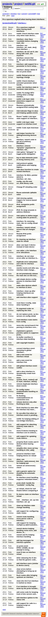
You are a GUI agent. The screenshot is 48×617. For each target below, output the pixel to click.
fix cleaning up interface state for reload (26, 240)
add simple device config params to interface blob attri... (26, 281)
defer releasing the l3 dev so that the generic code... (27, 559)
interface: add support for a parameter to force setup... (27, 65)
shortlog (14, 14)
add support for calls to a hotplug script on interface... (26, 605)
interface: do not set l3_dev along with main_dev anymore (27, 53)
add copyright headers (25, 343)
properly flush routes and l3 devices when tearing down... (27, 444)
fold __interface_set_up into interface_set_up (28, 501)
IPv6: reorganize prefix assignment (25, 205)
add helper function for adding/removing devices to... (26, 135)
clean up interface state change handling (26, 506)
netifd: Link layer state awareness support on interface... (25, 101)
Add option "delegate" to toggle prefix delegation (26, 153)
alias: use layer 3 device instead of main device (26, 246)
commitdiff (32, 14)
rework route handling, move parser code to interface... (25, 518)
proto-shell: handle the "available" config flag (25, 484)
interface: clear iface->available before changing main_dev (27, 41)
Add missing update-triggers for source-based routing (27, 200)
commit (24, 14)
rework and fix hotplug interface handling (25, 536)
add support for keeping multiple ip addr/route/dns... (27, 524)
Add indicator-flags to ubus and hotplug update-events (27, 112)
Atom (43, 615)
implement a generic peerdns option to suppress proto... (27, 333)
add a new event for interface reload (24, 355)
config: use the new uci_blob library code (25, 182)
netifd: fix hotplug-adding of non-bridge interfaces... (28, 420)
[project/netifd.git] (9, 23)
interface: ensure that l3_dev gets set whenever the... (27, 60)
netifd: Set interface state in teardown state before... (27, 88)
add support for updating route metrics (26, 437)
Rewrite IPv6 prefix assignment (24, 235)
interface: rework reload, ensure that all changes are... (26, 229)
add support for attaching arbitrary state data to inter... (27, 426)
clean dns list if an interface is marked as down (27, 582)
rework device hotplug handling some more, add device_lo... (27, 530)
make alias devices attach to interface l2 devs (27, 286)
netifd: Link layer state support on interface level (27, 123)
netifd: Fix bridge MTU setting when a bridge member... (25, 95)
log (19, 14)
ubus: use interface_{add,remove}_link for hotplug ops (28, 461)
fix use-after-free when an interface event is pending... (27, 414)
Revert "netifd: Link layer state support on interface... (27, 117)
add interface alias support (27, 297)
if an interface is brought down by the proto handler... (28, 587)
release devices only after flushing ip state (27, 403)
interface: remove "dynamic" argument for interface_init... (26, 148)
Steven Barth (10, 28)
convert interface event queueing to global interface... (26, 350)
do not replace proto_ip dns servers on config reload (27, 315)
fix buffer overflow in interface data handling (26, 338)
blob (41, 27)
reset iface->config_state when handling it (26, 304)
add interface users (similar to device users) (27, 564)
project (18, 3)
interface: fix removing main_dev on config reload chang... (27, 223)
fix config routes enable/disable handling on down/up (27, 391)
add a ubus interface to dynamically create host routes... (26, 373)
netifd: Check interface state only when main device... (28, 34)
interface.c (22, 23)
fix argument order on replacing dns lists (25, 309)
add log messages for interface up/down (25, 541)
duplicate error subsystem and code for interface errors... (27, 264)
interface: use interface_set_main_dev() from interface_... (26, 47)
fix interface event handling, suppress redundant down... (28, 478)
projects (7, 3)
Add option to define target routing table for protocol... (27, 216)
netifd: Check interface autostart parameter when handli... (27, 83)
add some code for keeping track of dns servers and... (27, 593)
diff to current (42, 36)
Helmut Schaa (10, 76)
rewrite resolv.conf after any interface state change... (28, 269)
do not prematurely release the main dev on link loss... (27, 274)
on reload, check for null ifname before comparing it (27, 490)
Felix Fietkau (11, 40)
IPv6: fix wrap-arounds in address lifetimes (26, 211)
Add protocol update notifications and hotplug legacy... (26, 165)
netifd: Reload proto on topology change (26, 76)
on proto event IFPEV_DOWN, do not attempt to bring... (25, 548)
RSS (43, 613)
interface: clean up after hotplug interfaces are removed (26, 293)
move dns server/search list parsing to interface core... (27, 326)
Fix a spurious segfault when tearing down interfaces (23, 19)
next (12, 16)
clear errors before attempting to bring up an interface (27, 571)
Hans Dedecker (11, 34)
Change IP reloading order (27, 187)
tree (38, 14)
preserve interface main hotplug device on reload (26, 455)
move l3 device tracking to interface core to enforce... (27, 432)
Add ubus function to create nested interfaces (28, 170)
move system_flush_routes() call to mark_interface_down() (27, 379)
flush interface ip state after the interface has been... (27, 408)
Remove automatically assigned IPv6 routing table (27, 106)
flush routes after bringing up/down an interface (27, 576)
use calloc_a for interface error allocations (26, 251)
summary (5, 14)
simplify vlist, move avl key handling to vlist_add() (27, 449)
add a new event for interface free (24, 361)
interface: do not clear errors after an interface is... (27, 257)
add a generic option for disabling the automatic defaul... (26, 473)
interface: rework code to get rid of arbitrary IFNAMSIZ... (26, 141)
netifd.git (30, 3)
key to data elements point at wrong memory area (27, 159)
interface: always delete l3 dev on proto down (27, 71)
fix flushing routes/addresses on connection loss (25, 398)
